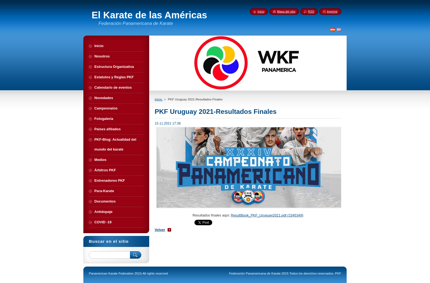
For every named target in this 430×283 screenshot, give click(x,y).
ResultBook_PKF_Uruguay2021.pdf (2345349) (267, 215)
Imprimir (332, 11)
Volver (160, 230)
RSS (311, 11)
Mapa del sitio (286, 11)
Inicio (159, 99)
